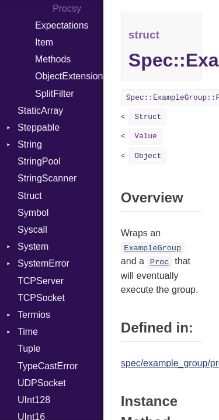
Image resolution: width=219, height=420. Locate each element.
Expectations (62, 25)
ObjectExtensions (69, 76)
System (33, 246)
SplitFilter (54, 94)
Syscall (32, 230)
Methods (53, 59)
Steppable (39, 127)
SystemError (43, 263)
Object (147, 156)
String (30, 144)
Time (28, 332)
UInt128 (34, 400)
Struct (30, 196)
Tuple (29, 349)
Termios (34, 315)
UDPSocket (42, 383)
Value (145, 136)
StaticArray (40, 111)
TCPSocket (41, 298)
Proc (159, 262)
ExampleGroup (152, 248)
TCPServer (41, 281)
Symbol (33, 213)
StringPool (39, 161)
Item (44, 42)
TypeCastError (48, 366)
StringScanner (47, 178)
